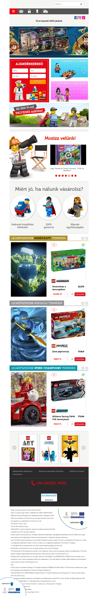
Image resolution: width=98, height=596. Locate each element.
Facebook (75, 17)
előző (82, 238)
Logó (29, 4)
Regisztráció (29, 11)
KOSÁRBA (80, 294)
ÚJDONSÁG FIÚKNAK (74, 61)
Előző (14, 448)
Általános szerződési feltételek (51, 471)
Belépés (37, 11)
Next (84, 42)
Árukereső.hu (49, 500)
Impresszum (17, 474)
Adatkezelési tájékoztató (23, 471)
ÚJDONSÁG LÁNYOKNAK (72, 83)
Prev (12, 42)
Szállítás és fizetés (77, 471)
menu (13, 11)
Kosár (21, 11)
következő (86, 238)
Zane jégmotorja (60, 351)
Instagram (79, 17)
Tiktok (83, 17)
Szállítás (45, 11)
